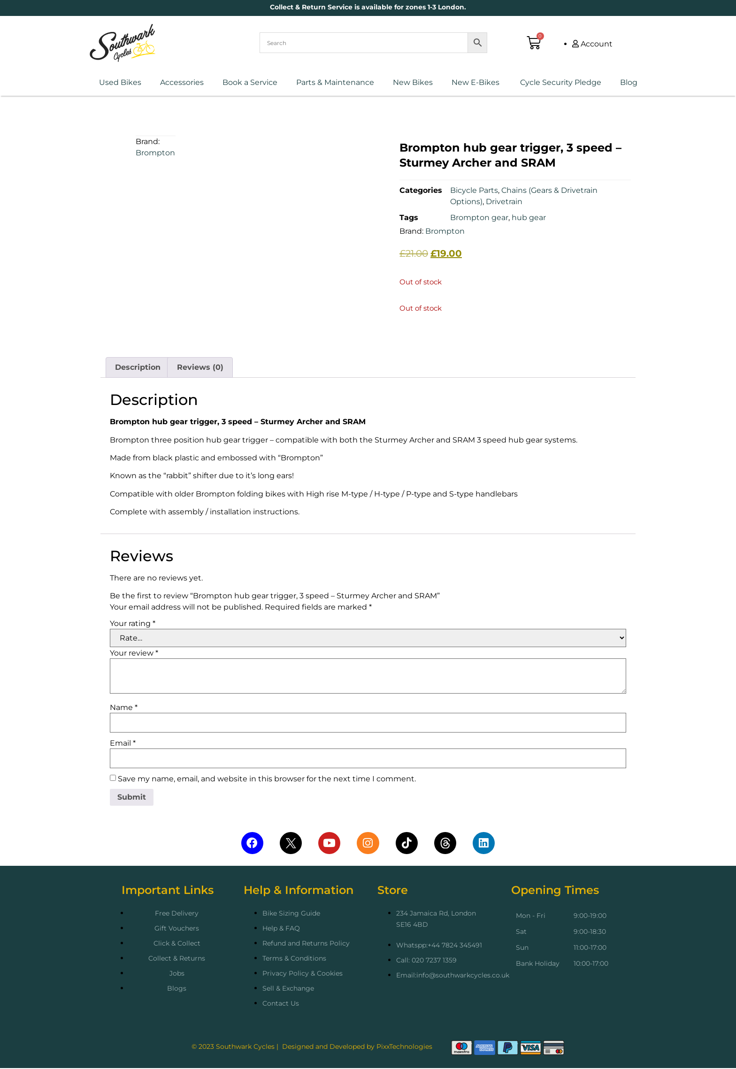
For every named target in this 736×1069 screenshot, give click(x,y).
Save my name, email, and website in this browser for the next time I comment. (267, 779)
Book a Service (249, 82)
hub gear (529, 217)
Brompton (155, 152)
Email (123, 743)
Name (124, 707)
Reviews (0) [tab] (200, 367)
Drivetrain (504, 201)
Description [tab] (138, 367)
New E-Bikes (475, 82)
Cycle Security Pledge (559, 82)
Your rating (132, 623)
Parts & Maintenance (335, 82)
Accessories (182, 82)
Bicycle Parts (474, 190)
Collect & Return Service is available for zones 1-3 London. (368, 7)
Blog (628, 82)
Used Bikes (120, 82)
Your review (134, 653)
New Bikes (413, 82)
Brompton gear (479, 217)
